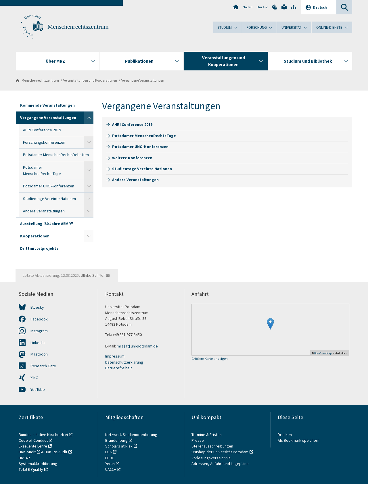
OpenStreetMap (322, 353)
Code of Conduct (33, 440)
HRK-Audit (27, 451)
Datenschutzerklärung (124, 362)
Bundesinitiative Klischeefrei (43, 434)
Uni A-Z (262, 7)
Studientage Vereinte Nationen (49, 198)
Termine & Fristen (207, 434)
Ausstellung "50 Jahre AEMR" (46, 223)
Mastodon (39, 354)
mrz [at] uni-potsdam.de (137, 346)
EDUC (109, 457)
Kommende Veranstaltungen (47, 105)
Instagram (39, 330)
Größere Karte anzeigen (209, 359)
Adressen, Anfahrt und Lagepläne (220, 463)
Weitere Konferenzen (132, 157)
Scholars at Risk (119, 446)
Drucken (285, 434)
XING (34, 377)
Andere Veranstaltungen (44, 211)
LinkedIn (37, 342)
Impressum (114, 356)
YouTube (37, 389)
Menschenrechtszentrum (78, 26)
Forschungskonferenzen (44, 142)
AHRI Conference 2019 (42, 129)
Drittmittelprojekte (39, 248)
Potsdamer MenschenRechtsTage (42, 170)
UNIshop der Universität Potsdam (219, 451)
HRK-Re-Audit (56, 451)
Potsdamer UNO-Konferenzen (48, 186)
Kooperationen (34, 236)
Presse (198, 440)
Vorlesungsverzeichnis (211, 457)
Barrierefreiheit (118, 367)
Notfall (247, 7)
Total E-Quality (31, 469)
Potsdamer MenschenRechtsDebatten (56, 154)
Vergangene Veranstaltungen (142, 80)
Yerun (110, 463)
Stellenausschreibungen (212, 446)
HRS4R (24, 457)
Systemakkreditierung (38, 463)
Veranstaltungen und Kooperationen (90, 80)
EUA (108, 451)
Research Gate (43, 365)
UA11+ (110, 469)
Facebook (39, 319)
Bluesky (37, 307)
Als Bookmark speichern (298, 440)
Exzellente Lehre (33, 446)
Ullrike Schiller (93, 275)
